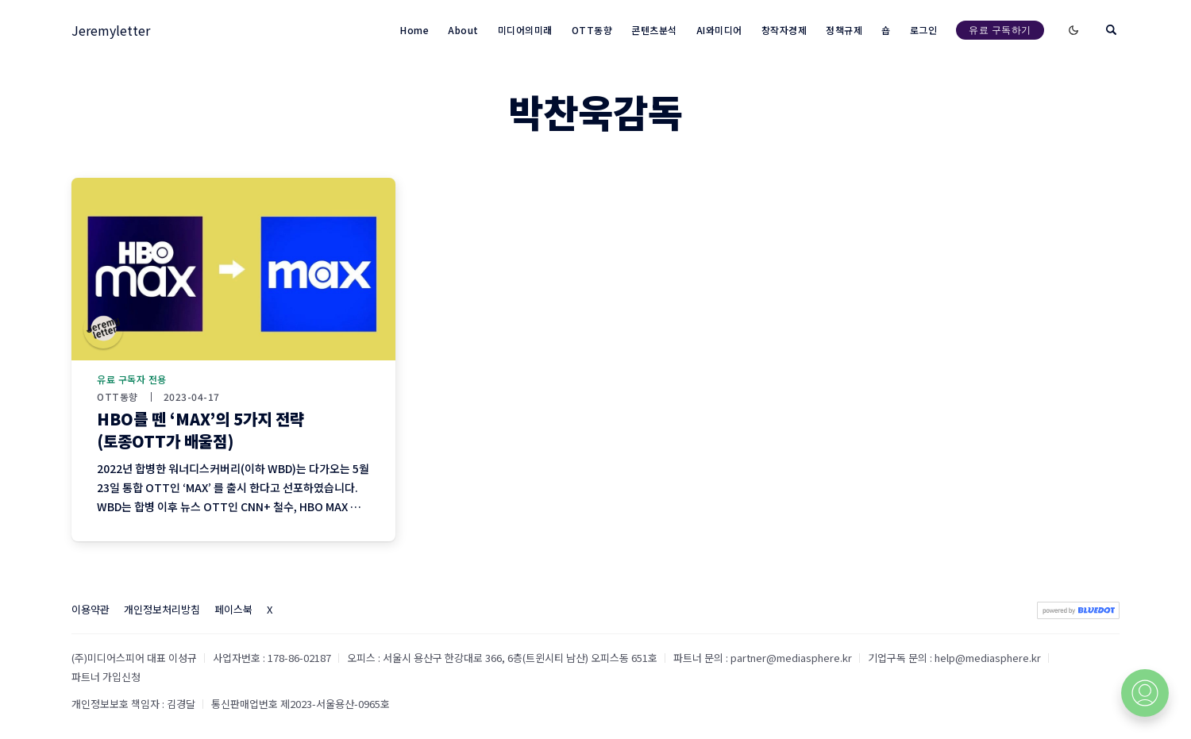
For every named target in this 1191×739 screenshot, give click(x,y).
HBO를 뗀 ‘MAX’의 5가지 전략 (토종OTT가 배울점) (200, 429)
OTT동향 (117, 397)
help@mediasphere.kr (988, 657)
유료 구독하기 (1000, 30)
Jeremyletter (110, 30)
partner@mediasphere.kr (791, 657)
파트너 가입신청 (106, 676)
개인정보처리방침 (162, 609)
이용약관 (90, 609)
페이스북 (233, 609)
